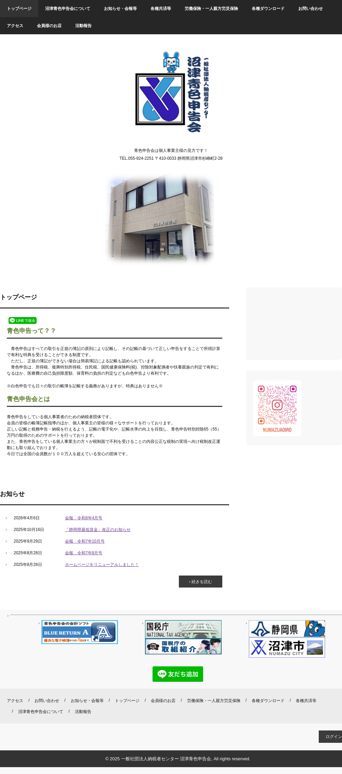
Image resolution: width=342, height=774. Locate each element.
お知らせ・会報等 (120, 8)
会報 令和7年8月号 (83, 553)
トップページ (19, 8)
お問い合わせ (310, 8)
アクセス (15, 25)
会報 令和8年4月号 (83, 518)
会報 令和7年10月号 (85, 541)
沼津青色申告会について (67, 8)
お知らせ (12, 494)
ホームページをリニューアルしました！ (102, 564)
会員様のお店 (49, 25)
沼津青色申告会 (171, 92)
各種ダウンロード (268, 8)
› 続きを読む (200, 581)
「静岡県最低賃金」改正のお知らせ (98, 529)
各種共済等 (160, 8)
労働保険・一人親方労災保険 (211, 8)
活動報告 (83, 25)
